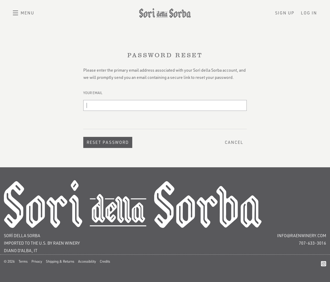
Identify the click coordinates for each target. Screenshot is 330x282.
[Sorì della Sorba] (165, 204)
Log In (309, 12)
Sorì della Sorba (165, 13)
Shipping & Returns (60, 261)
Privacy (36, 261)
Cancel (234, 142)
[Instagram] (323, 264)
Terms (23, 261)
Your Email (92, 93)
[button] (23, 13)
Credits (105, 261)
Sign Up (284, 12)
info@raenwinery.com (301, 235)
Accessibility (87, 261)
